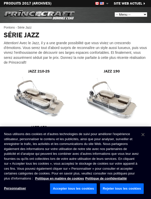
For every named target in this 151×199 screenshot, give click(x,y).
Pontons (9, 27)
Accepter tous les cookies (73, 188)
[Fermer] (142, 134)
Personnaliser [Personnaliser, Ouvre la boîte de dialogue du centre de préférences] (15, 188)
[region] (75, 163)
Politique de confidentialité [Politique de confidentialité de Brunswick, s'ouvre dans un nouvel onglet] (106, 178)
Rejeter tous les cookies (122, 188)
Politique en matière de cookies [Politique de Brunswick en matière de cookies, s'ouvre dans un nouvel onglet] (59, 178)
